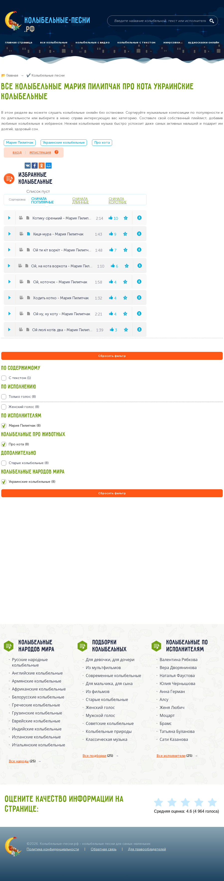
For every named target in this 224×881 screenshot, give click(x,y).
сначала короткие (118, 200)
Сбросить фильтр (112, 356)
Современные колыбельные (113, 675)
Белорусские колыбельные (38, 697)
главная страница (18, 42)
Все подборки (97, 755)
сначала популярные (42, 200)
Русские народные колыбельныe (30, 662)
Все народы (22, 761)
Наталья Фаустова (177, 675)
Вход (17, 152)
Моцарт (167, 715)
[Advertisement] (31, 552)
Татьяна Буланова (177, 731)
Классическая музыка (106, 739)
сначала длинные (80, 200)
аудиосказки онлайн (203, 42)
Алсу (164, 699)
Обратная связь (103, 849)
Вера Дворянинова (178, 667)
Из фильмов (97, 691)
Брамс (166, 723)
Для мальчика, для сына (109, 683)
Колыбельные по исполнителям (187, 646)
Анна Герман (172, 691)
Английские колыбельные (37, 673)
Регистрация (44, 152)
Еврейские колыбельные (36, 721)
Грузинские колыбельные (37, 713)
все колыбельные (54, 42)
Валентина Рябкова (179, 659)
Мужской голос (100, 715)
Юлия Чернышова (177, 683)
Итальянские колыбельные (38, 745)
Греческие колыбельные (36, 705)
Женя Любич (172, 707)
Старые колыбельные (107, 699)
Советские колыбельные (110, 723)
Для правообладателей (147, 849)
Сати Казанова (174, 739)
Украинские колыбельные (64, 142)
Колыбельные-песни (58, 20)
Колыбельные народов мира (37, 646)
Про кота (102, 142)
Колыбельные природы (109, 731)
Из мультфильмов (103, 667)
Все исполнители (174, 755)
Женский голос (100, 707)
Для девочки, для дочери (110, 659)
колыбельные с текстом (136, 42)
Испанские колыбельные (36, 737)
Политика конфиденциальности (53, 849)
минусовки (171, 42)
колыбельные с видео (92, 42)
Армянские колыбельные (36, 681)
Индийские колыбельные (37, 729)
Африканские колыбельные (39, 689)
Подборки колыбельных (109, 646)
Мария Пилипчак (19, 142)
